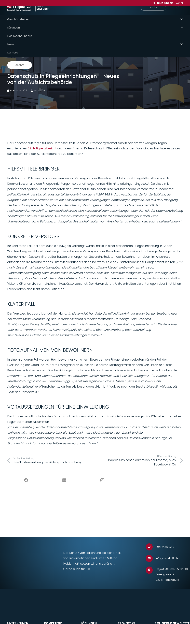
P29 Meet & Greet (144, 31)
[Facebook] (26, 474)
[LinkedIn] (64, 474)
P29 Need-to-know (111, 31)
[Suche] (159, 14)
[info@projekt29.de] (151, 552)
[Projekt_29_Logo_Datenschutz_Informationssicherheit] (22, 13)
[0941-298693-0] (151, 540)
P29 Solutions (173, 31)
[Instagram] (102, 474)
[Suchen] (178, 13)
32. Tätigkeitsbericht (42, 142)
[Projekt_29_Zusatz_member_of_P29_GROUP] (49, 13)
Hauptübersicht (79, 31)
